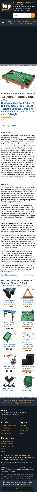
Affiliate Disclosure (7, 428)
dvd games (19, 23)
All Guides (23, 425)
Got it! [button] (18, 489)
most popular (29, 23)
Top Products (5, 462)
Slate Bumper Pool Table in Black (9, 301)
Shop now (11, 269)
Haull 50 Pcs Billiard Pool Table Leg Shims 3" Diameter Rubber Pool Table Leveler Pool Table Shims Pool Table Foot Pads (28, 367)
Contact (3, 451)
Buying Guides (24, 430)
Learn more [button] (26, 484)
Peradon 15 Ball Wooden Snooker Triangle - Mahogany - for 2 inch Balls (27, 301)
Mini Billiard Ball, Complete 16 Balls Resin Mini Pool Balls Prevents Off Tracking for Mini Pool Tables (9, 367)
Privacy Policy (5, 430)
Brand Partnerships (7, 441)
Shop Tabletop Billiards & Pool (10, 285)
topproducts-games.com (11, 468)
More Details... (28, 275)
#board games (27, 402)
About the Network (7, 444)
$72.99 (4, 120)
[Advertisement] (18, 45)
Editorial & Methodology (8, 425)
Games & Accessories (12, 93)
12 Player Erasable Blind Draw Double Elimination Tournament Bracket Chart (28, 345)
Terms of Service (6, 433)
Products (22, 433)
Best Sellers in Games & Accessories (23, 3)
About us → (4, 418)
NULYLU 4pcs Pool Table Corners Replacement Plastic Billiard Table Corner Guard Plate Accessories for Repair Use (9, 389)
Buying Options (9, 126)
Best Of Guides (24, 428)
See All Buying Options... (9, 275)
